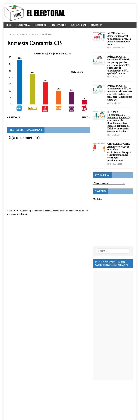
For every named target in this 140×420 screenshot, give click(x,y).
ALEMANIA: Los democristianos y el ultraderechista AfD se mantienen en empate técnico (119, 39)
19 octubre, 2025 (115, 164)
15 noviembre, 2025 (117, 47)
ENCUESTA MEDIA (58, 25)
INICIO (9, 25)
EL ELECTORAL (23, 25)
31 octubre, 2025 (115, 76)
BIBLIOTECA (96, 25)
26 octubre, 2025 (115, 103)
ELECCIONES (40, 25)
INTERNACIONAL (78, 25)
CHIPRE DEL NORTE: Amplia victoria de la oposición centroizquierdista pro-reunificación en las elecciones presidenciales (119, 152)
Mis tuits (97, 199)
